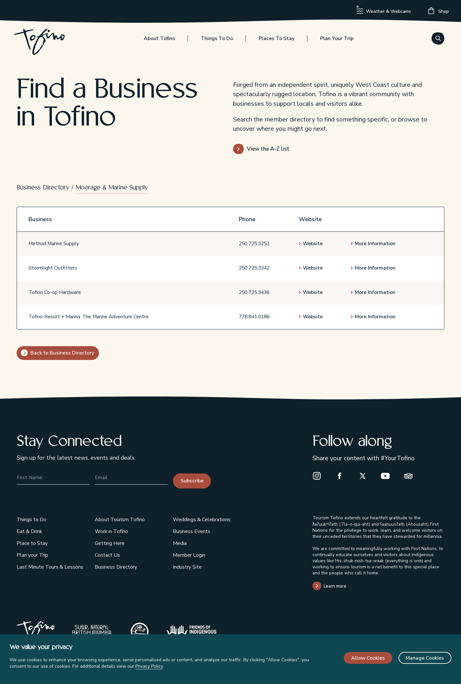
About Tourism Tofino (120, 519)
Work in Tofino (111, 531)
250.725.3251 (254, 243)
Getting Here (110, 543)
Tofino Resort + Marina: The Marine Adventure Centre (88, 316)
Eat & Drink (29, 531)
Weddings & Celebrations (201, 519)
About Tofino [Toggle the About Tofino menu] (159, 40)
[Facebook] (342, 476)
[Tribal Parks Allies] (140, 632)
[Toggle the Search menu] (438, 40)
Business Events (191, 531)
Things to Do (31, 519)
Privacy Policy (149, 666)
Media (180, 543)
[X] (365, 476)
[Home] (42, 44)
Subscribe (192, 480)
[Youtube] (388, 476)
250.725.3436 (254, 292)
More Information (375, 243)
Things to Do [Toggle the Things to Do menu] (217, 40)
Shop (438, 10)
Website (313, 243)
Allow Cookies (368, 658)
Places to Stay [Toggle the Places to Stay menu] (277, 40)
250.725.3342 (254, 267)
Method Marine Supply (53, 243)
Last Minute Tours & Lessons (50, 567)
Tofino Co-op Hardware (54, 292)
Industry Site (187, 567)
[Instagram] (319, 476)
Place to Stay (32, 543)
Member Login (189, 555)
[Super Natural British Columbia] (92, 631)
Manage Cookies (425, 658)
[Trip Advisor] (411, 476)
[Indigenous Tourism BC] (191, 631)
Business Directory (43, 188)
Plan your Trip (32, 555)
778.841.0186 (254, 316)
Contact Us (107, 555)
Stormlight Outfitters (52, 267)
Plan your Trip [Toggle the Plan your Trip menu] (336, 40)
